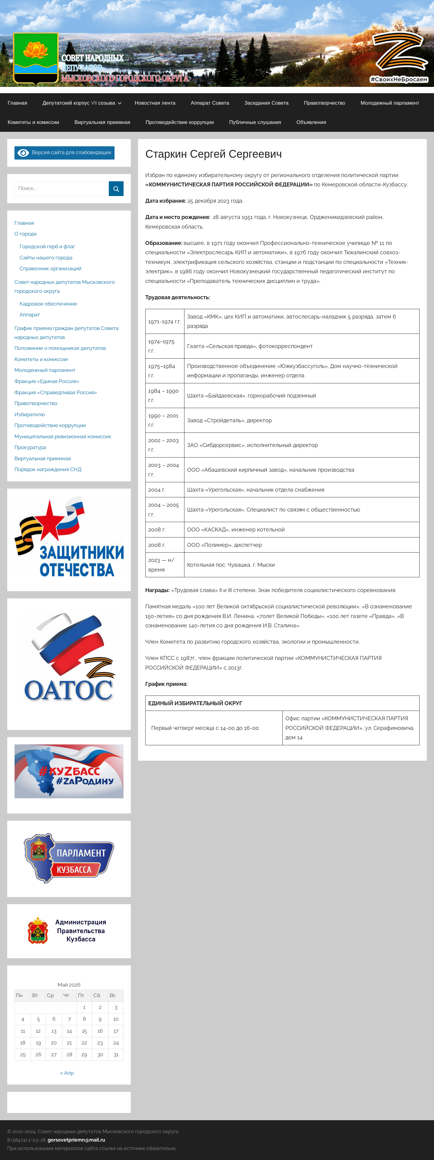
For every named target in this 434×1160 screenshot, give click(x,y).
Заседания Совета (266, 103)
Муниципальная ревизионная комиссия (62, 436)
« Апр (67, 1073)
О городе (25, 234)
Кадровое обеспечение (48, 304)
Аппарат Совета (210, 103)
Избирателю (29, 414)
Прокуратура (30, 447)
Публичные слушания (255, 122)
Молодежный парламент (390, 103)
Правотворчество (324, 103)
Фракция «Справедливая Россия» (55, 392)
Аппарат (30, 315)
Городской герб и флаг (47, 246)
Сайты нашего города (46, 258)
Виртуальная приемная (102, 122)
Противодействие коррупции (180, 122)
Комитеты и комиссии (33, 122)
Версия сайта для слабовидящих (64, 152)
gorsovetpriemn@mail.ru (76, 1140)
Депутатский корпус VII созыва (82, 103)
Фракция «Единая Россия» (46, 381)
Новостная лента (155, 103)
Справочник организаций (50, 268)
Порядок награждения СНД (48, 469)
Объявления (311, 122)
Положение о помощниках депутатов (60, 348)
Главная (17, 103)
